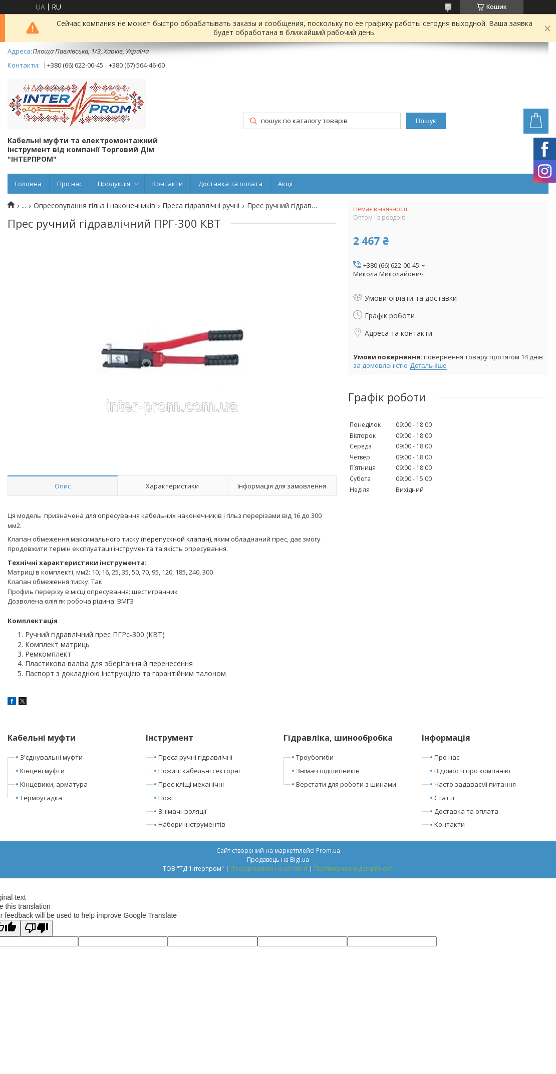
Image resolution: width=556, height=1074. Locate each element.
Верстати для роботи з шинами (346, 784)
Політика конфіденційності (354, 868)
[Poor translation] (37, 928)
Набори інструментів (191, 824)
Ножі (165, 797)
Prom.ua (328, 850)
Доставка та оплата (230, 183)
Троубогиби (315, 757)
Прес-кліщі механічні (191, 784)
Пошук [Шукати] (426, 121)
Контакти (167, 183)
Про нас (69, 183)
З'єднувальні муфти (51, 757)
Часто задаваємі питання (475, 784)
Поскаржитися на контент (269, 868)
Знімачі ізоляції (182, 811)
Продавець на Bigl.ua (278, 859)
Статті (444, 797)
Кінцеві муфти (42, 770)
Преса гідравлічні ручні (200, 205)
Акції (285, 183)
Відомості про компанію (472, 770)
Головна (28, 183)
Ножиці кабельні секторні (199, 770)
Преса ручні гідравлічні (195, 757)
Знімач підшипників (328, 770)
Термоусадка (41, 797)
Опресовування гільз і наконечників (94, 205)
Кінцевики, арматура (54, 784)
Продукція (114, 183)
